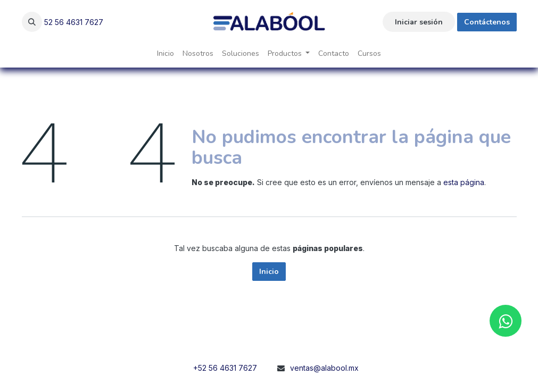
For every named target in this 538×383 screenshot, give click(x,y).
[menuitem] (165, 53)
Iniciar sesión (419, 22)
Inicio (269, 272)
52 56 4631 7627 (73, 22)
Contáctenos (487, 22)
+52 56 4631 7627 (225, 367)
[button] (32, 22)
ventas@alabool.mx (324, 367)
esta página (463, 182)
